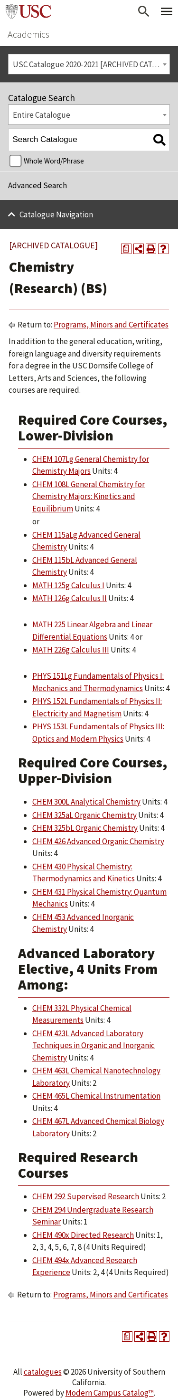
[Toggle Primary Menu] (166, 11)
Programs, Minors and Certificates (111, 324)
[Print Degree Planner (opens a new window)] (126, 249)
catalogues (43, 1372)
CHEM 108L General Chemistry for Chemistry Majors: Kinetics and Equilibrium (88, 496)
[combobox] (89, 64)
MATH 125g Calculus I (68, 585)
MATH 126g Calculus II (69, 598)
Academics (28, 34)
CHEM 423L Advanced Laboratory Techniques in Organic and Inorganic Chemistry (93, 1045)
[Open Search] (143, 11)
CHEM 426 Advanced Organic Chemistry (98, 841)
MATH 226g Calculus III (70, 649)
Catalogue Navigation (56, 214)
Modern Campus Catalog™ (110, 1393)
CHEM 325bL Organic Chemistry (85, 828)
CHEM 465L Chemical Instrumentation (96, 1096)
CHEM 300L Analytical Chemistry (86, 801)
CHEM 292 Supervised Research (85, 1196)
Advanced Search (37, 185)
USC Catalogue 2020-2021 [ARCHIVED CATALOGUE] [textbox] (91, 64)
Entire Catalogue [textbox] (41, 115)
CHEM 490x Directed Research (83, 1235)
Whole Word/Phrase (54, 160)
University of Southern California (28, 11)
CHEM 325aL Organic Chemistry (84, 815)
